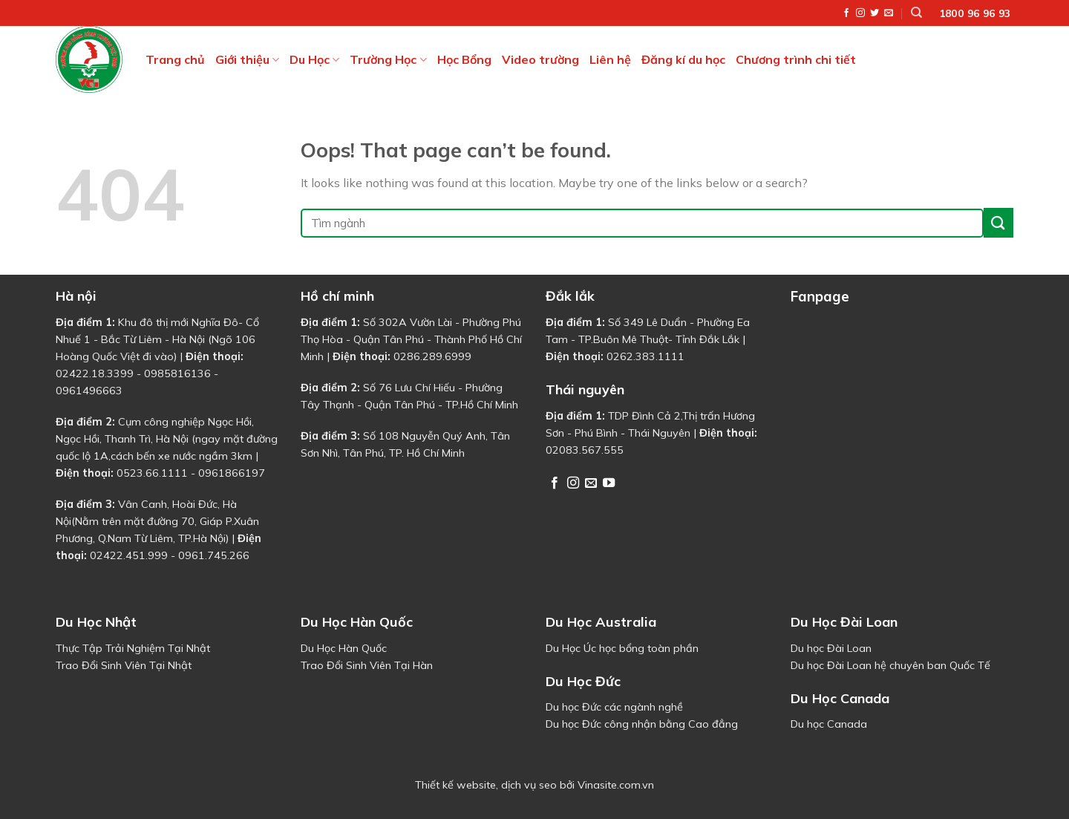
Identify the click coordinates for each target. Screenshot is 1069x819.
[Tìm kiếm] (916, 12)
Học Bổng (464, 59)
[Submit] (998, 222)
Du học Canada (829, 724)
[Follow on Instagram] (860, 13)
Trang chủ (175, 59)
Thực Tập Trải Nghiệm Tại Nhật (133, 648)
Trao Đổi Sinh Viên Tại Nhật (124, 665)
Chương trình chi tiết (796, 59)
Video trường (540, 59)
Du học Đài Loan (831, 648)
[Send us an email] (888, 13)
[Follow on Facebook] (846, 13)
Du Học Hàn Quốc (344, 648)
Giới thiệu (247, 59)
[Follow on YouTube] (609, 483)
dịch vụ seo (529, 785)
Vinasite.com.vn (616, 785)
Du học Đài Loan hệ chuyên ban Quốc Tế (890, 665)
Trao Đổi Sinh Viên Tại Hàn (367, 665)
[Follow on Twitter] (874, 13)
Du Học (314, 59)
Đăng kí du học (683, 59)
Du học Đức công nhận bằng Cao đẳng (642, 724)
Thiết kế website (455, 785)
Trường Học (388, 59)
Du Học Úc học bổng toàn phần (622, 648)
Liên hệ (610, 59)
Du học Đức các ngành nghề (614, 707)
